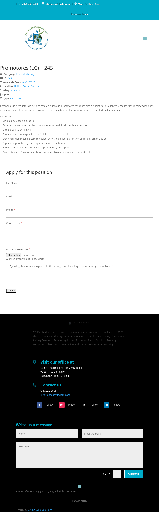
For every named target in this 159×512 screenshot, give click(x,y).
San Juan (36, 86)
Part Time (15, 98)
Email (10, 196)
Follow (49, 404)
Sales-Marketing (25, 74)
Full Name (13, 183)
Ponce (26, 86)
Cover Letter (14, 223)
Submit (133, 474)
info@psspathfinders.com (55, 394)
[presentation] (32, 278)
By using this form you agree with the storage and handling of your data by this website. (62, 266)
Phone (10, 209)
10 (12, 94)
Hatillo (17, 86)
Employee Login (79, 14)
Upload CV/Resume (18, 249)
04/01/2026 (28, 82)
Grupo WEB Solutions (40, 509)
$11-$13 (15, 90)
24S (10, 78)
